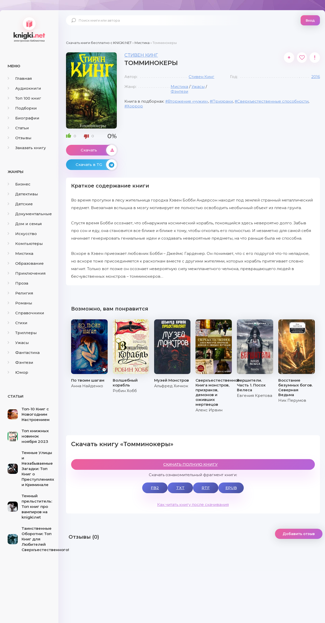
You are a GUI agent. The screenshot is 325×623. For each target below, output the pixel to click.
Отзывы (19, 137)
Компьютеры (25, 243)
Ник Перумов (292, 400)
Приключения (27, 273)
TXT (180, 487)
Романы (20, 303)
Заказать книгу (27, 147)
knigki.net (29, 29)
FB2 (155, 487)
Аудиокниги (24, 88)
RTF (206, 487)
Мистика (20, 253)
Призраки (222, 101)
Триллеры (22, 332)
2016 (315, 76)
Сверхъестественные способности (272, 101)
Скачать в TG (96, 164)
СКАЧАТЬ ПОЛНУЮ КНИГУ (190, 464)
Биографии (23, 118)
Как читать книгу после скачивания (193, 504)
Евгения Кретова (254, 395)
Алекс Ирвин (209, 410)
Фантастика (24, 352)
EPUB (231, 487)
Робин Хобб (125, 390)
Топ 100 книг (24, 98)
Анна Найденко (87, 385)
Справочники (26, 312)
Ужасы (18, 342)
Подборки (22, 108)
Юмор (18, 372)
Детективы (23, 194)
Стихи (17, 322)
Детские (20, 203)
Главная (20, 78)
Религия (20, 293)
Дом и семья (25, 223)
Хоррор (135, 106)
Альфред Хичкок (171, 385)
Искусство (22, 233)
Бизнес (19, 184)
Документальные (30, 213)
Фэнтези (20, 362)
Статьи (18, 128)
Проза (18, 283)
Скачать (99, 150)
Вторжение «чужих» (188, 101)
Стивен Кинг (141, 55)
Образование (26, 263)
